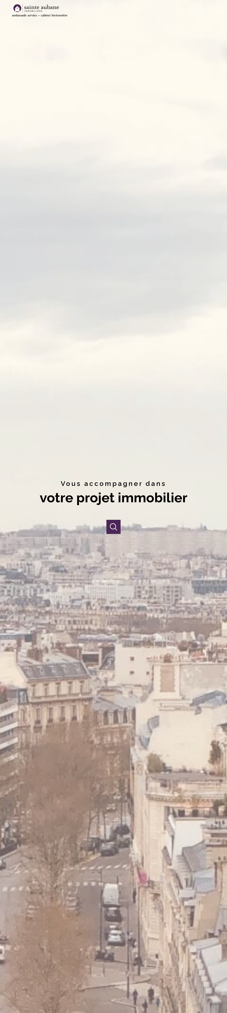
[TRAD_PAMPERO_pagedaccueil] (39, 15)
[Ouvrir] (113, 527)
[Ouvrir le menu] (220, 11)
